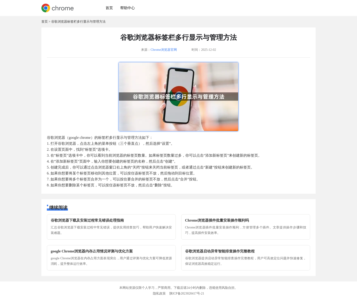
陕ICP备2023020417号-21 (186, 293)
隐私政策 (159, 293)
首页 (109, 8)
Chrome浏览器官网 (164, 49)
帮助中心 (127, 8)
